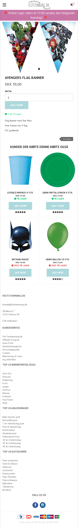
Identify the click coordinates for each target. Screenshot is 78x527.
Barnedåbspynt (9, 420)
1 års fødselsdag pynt (13, 423)
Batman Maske (20, 259)
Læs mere (20, 272)
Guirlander (7, 470)
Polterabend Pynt (11, 436)
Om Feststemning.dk (12, 336)
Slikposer (7, 466)
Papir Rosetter (9, 476)
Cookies (6, 352)
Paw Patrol (7, 399)
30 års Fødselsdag (11, 443)
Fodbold (6, 396)
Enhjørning (7, 380)
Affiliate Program (10, 339)
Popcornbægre (9, 480)
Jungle (5, 386)
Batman (6, 393)
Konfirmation (8, 430)
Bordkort (6, 489)
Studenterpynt (9, 433)
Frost (4, 383)
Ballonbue (7, 483)
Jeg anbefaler (9, 359)
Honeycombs (8, 473)
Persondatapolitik (10, 349)
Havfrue (6, 389)
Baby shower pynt (11, 416)
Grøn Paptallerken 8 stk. (57, 192)
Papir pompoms (10, 460)
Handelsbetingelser (12, 346)
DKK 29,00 (57, 195)
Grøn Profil (7, 343)
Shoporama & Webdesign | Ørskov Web (39, 522)
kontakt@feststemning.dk (14, 304)
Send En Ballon (9, 463)
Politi (4, 402)
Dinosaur (6, 376)
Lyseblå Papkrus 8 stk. (20, 192)
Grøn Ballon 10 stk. (58, 259)
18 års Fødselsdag (11, 439)
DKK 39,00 (20, 262)
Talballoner (8, 486)
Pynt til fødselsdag (11, 426)
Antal (8, 91)
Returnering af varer (12, 356)
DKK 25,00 (20, 195)
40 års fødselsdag (11, 446)
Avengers (67, 139)
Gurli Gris (6, 373)
